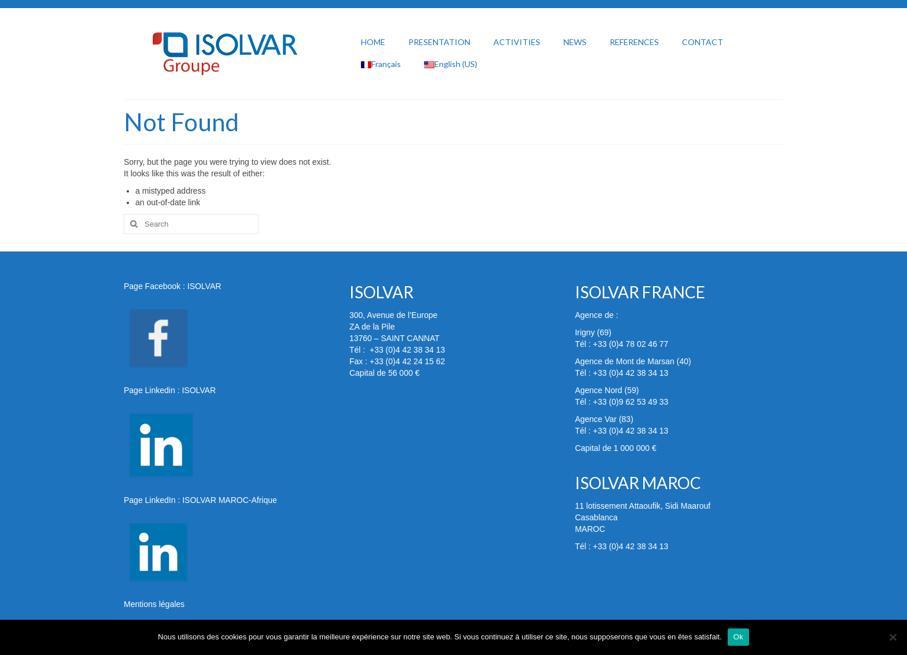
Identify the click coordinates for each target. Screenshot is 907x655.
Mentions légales (154, 604)
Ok (738, 636)
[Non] (892, 637)
